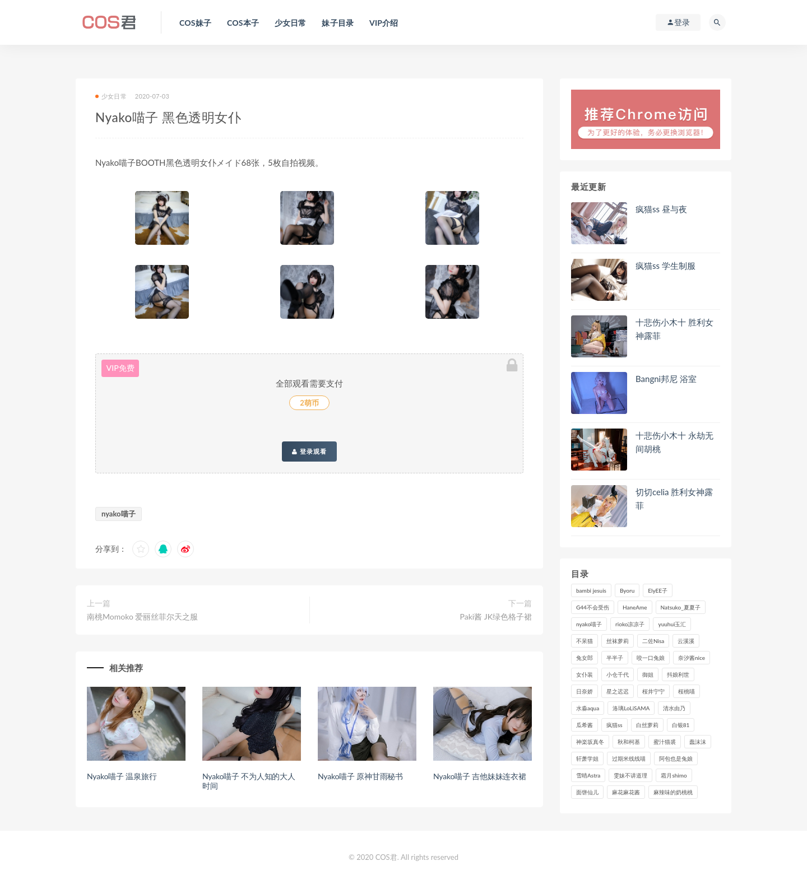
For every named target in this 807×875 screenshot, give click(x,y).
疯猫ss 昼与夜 (661, 209)
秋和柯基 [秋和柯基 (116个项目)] (629, 741)
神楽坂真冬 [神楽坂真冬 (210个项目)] (590, 741)
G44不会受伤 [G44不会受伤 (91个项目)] (592, 607)
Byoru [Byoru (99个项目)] (627, 590)
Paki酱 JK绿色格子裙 (496, 616)
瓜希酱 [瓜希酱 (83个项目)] (584, 725)
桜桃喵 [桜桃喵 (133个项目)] (686, 691)
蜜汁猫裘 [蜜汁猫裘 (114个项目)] (664, 741)
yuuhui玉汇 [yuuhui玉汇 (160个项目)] (672, 624)
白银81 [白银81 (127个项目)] (681, 725)
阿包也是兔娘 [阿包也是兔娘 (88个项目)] (676, 758)
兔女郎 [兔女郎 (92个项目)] (584, 657)
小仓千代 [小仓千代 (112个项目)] (617, 674)
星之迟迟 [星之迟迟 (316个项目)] (617, 691)
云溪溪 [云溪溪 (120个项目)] (686, 640)
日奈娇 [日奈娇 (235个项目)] (584, 691)
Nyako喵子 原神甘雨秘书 (360, 776)
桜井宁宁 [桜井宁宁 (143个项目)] (653, 691)
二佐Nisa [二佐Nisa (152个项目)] (653, 640)
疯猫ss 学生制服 (665, 265)
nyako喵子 (118, 513)
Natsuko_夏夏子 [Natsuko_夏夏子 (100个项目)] (681, 607)
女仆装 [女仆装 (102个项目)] (584, 674)
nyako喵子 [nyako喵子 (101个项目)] (589, 624)
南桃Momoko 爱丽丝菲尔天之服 (142, 616)
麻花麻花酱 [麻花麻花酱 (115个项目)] (626, 792)
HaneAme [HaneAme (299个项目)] (635, 607)
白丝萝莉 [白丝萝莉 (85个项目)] (647, 725)
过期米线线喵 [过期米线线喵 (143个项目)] (629, 758)
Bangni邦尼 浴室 (666, 379)
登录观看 (309, 451)
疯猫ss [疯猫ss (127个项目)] (614, 725)
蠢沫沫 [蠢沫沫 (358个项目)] (697, 741)
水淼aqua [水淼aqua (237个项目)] (587, 708)
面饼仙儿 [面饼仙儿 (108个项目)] (587, 792)
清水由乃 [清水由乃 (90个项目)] (674, 708)
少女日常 (111, 96)
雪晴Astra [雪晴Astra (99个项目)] (588, 775)
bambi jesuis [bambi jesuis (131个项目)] (591, 590)
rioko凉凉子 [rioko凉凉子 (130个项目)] (629, 624)
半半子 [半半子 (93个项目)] (614, 657)
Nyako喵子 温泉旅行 (121, 776)
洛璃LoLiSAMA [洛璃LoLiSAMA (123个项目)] (631, 708)
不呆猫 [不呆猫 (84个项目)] (584, 640)
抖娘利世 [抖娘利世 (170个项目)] (678, 674)
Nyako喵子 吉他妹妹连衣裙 (479, 776)
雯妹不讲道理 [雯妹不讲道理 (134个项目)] (630, 775)
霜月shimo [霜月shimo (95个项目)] (674, 775)
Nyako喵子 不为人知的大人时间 (248, 780)
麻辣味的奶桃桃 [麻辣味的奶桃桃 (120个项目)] (673, 792)
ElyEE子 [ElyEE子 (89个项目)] (657, 590)
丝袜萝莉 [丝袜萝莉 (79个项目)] (617, 640)
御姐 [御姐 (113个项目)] (647, 674)
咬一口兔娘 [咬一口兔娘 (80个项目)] (651, 657)
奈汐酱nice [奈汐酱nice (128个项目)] (691, 657)
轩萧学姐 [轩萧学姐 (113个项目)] (587, 758)
